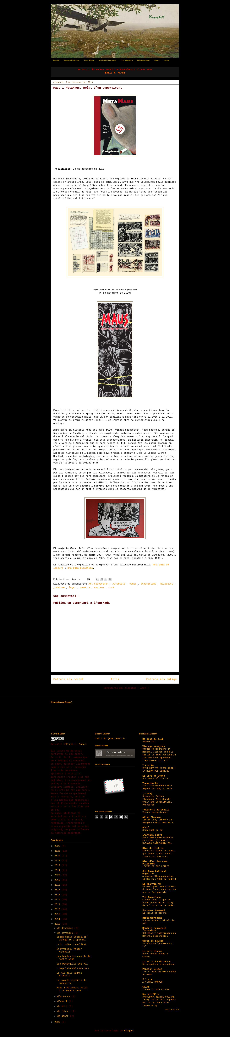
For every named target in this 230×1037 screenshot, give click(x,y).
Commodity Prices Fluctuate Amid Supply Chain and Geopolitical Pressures (157, 800)
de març (63, 1006)
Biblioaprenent (152, 918)
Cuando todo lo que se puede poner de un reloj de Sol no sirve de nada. (158, 902)
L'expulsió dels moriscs (73, 968)
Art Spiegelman (99, 584)
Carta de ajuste (153, 941)
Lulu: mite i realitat (71, 944)
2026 (57, 846)
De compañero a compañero (158, 964)
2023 (57, 860)
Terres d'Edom (89, 60)
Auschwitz (120, 584)
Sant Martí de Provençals (107, 60)
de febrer (64, 1011)
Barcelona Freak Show (72, 60)
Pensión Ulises (152, 969)
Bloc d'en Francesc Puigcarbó (155, 862)
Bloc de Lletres (153, 848)
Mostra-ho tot (172, 1010)
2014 (57, 904)
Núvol (145, 827)
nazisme (99, 587)
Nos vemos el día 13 (155, 778)
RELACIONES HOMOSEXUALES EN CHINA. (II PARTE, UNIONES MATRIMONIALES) (157, 840)
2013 (57, 909)
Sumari (156, 60)
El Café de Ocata (153, 776)
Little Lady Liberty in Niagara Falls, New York (157, 821)
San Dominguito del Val (72, 964)
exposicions (149, 584)
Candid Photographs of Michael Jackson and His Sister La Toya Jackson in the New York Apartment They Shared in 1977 (159, 755)
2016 (57, 895)
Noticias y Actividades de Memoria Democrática (159, 934)
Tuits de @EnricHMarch (110, 738)
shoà (111, 587)
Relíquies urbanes (143, 60)
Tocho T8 (148, 765)
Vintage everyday (153, 746)
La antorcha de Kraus (156, 961)
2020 (57, 875)
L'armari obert (152, 835)
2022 (57, 865)
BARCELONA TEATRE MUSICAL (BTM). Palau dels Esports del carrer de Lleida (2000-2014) (159, 1001)
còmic (133, 584)
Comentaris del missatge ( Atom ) (126, 688)
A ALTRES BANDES (152, 982)
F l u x (147, 979)
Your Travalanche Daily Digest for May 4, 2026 (157, 787)
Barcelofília (150, 994)
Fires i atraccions (127, 60)
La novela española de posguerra (71, 981)
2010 (57, 924)
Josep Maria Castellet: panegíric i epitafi (72, 938)
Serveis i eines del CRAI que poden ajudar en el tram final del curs (158, 853)
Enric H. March (76, 744)
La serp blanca (152, 951)
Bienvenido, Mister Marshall (69, 950)
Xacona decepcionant (155, 812)
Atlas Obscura (151, 817)
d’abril (63, 1001)
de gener (63, 1016)
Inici (115, 679)
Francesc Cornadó (153, 910)
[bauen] (147, 793)
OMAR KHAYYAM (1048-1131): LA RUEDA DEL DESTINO (159, 769)
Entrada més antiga (161, 679)
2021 (57, 870)
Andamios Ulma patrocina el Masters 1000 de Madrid (159, 877)
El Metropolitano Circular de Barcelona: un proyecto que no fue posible (159, 889)
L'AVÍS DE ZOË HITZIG (155, 866)
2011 (57, 919)
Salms (145, 987)
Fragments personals (155, 810)
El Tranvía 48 (151, 884)
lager (73, 587)
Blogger (129, 1031)
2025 (57, 851)
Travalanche (150, 783)
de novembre (65, 933)
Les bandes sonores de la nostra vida (73, 958)
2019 (57, 880)
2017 (57, 890)
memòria (85, 587)
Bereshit (56, 60)
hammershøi (149, 741)
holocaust (167, 584)
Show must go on (152, 830)
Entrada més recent (68, 679)
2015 (57, 899)
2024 (57, 855)
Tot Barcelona (151, 897)
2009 (57, 1022)
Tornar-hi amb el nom (155, 989)
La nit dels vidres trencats (69, 974)
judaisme (59, 587)
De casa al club (153, 739)
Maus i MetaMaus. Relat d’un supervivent (72, 989)
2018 (57, 885)
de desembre (65, 928)
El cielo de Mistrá (154, 913)
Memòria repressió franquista (154, 929)
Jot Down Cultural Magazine (154, 872)
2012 (57, 914)
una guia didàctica (80, 568)
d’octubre (64, 996)
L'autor (166, 60)
